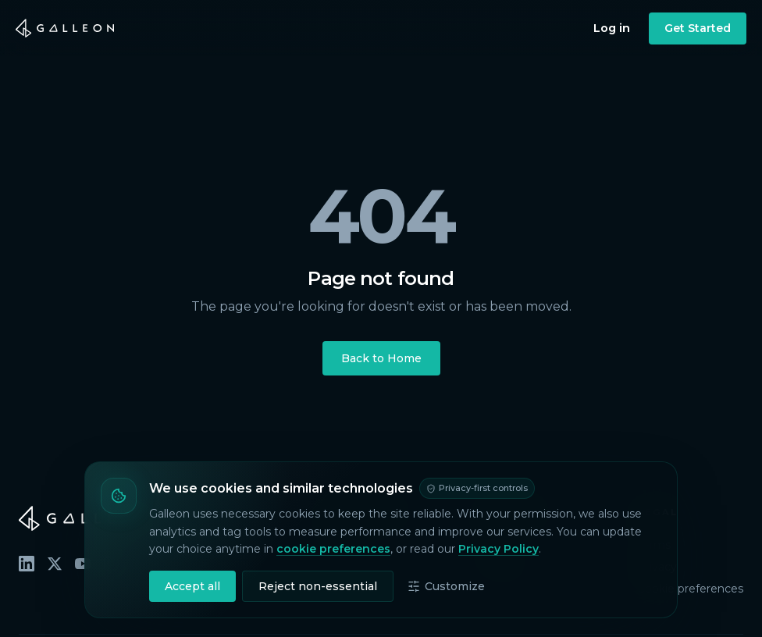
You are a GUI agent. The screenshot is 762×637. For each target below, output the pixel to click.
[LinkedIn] (26, 563)
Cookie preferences (690, 589)
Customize (446, 586)
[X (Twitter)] (54, 563)
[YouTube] (83, 563)
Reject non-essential (317, 586)
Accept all (192, 586)
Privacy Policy (498, 549)
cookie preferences (333, 549)
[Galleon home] (65, 28)
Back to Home (381, 358)
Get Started (697, 28)
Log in (611, 28)
